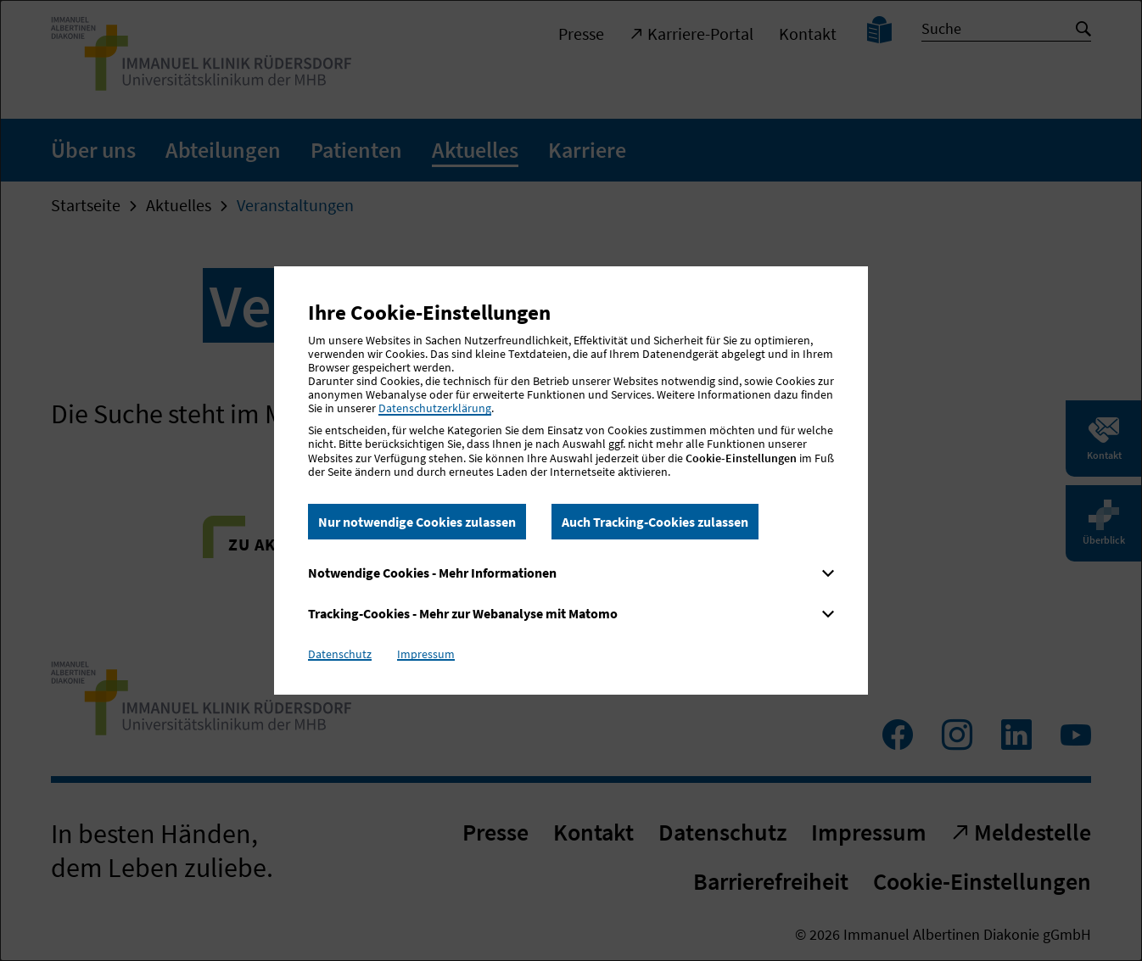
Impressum (426, 654)
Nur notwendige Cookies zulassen (417, 521)
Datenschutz (340, 654)
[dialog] (571, 480)
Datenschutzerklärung (434, 408)
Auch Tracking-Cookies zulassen (655, 521)
